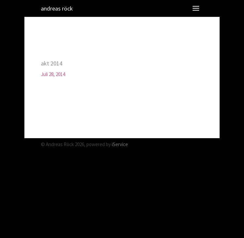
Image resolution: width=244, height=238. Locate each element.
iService (120, 144)
